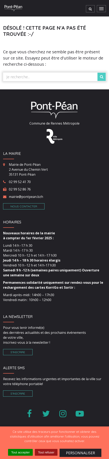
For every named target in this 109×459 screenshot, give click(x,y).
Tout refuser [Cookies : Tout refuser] (46, 452)
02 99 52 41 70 (20, 182)
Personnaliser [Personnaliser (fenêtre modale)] (80, 452)
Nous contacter (24, 206)
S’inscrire (18, 352)
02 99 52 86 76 (20, 189)
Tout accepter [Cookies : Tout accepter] (20, 452)
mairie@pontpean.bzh (26, 196)
